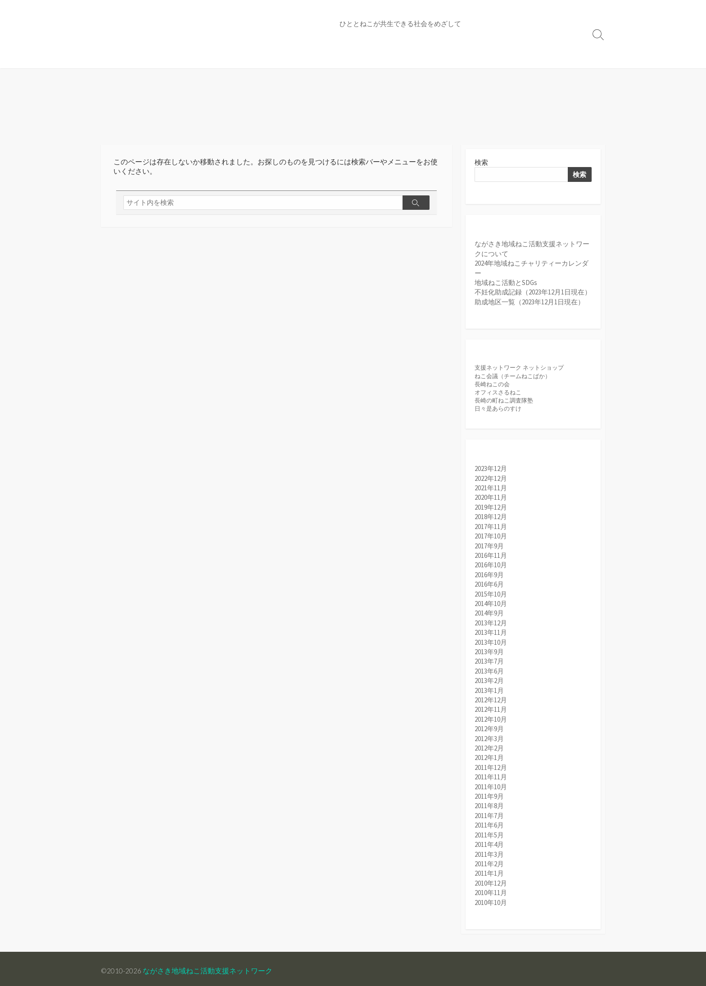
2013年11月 (491, 632)
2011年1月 (489, 869)
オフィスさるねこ (498, 394)
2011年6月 (489, 822)
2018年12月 (491, 518)
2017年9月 (489, 547)
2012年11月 (491, 708)
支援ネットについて (136, 57)
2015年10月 (491, 594)
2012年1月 (489, 755)
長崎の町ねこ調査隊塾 (504, 402)
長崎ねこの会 (492, 386)
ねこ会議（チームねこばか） (513, 377)
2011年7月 (489, 812)
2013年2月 (489, 679)
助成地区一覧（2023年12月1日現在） (529, 303)
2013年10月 (491, 642)
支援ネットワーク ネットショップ (519, 369)
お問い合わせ (488, 57)
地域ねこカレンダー (208, 57)
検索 (481, 163)
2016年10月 (491, 565)
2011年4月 (489, 841)
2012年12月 (491, 698)
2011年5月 (489, 831)
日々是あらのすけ (498, 410)
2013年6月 (489, 670)
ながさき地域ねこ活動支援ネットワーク (208, 971)
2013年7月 (489, 660)
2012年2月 (489, 746)
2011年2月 (489, 859)
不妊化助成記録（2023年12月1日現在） (533, 293)
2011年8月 (489, 803)
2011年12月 (491, 765)
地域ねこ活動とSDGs (506, 284)
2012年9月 (489, 727)
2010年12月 (491, 878)
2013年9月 (489, 651)
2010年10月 (491, 897)
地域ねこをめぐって (279, 57)
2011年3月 (489, 850)
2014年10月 (491, 603)
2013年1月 (489, 689)
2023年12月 (491, 471)
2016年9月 (489, 575)
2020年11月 (491, 499)
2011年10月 (491, 784)
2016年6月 (489, 584)
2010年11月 (491, 888)
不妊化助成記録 (344, 57)
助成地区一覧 (399, 57)
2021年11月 (491, 490)
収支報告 (443, 57)
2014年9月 (489, 613)
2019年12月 (491, 509)
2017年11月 (491, 528)
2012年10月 (491, 717)
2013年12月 (491, 623)
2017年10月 (491, 537)
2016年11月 (491, 556)
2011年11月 (491, 774)
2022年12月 (491, 480)
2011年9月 (489, 793)
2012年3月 (489, 736)
